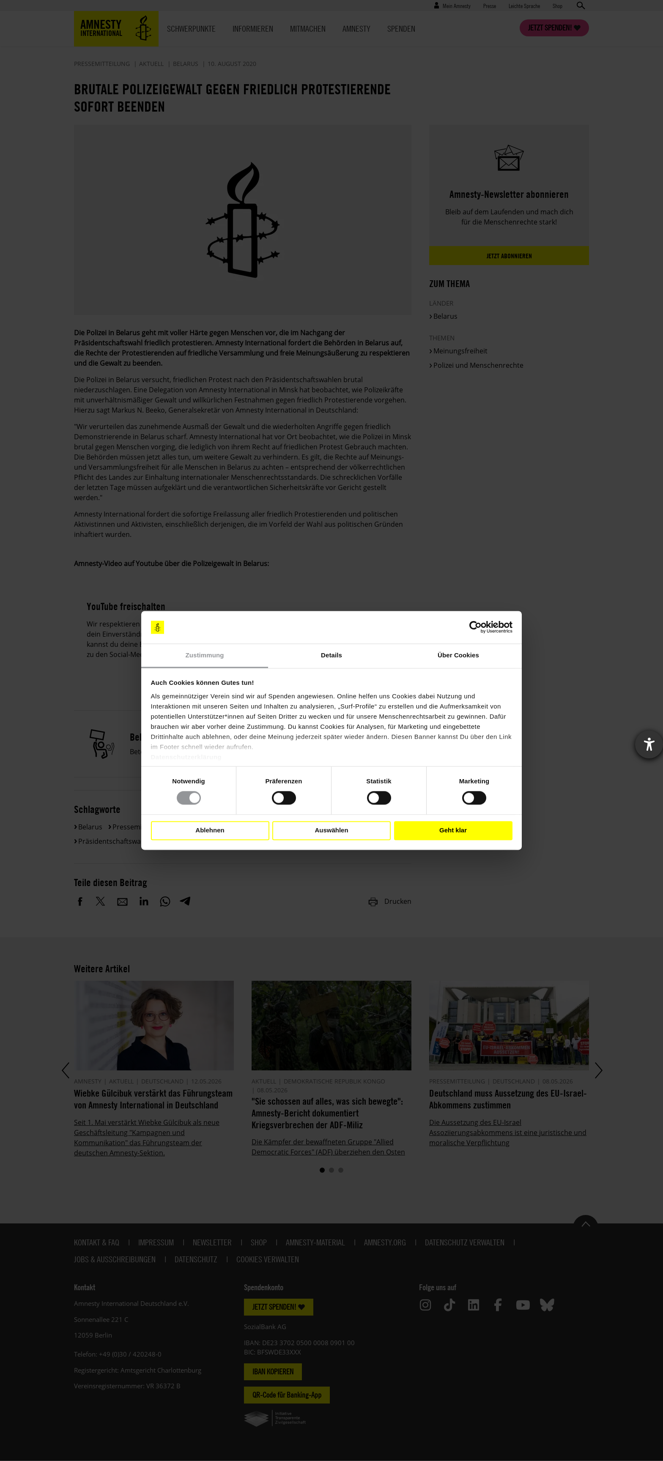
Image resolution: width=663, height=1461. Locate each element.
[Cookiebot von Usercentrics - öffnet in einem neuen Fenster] (475, 627)
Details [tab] (331, 655)
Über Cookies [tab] (458, 655)
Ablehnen (209, 830)
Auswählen (331, 830)
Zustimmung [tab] (205, 655)
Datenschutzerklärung (186, 757)
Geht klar (453, 830)
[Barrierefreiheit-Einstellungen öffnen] (649, 744)
